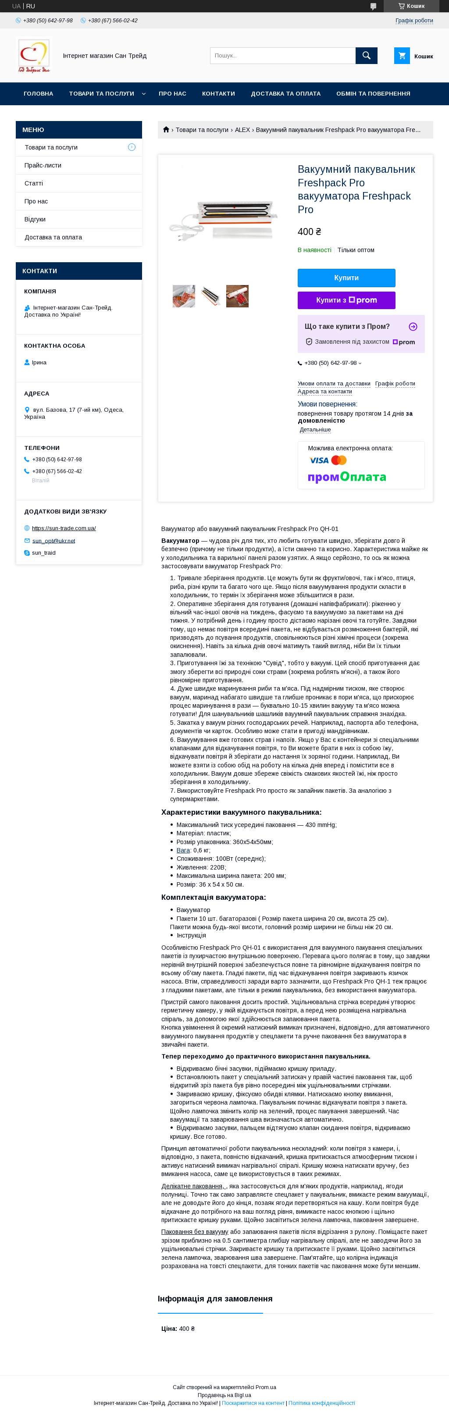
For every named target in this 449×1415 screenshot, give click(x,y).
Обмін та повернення (373, 93)
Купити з (346, 300)
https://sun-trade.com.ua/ (64, 528)
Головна (38, 93)
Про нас (172, 93)
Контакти (218, 93)
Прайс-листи (43, 165)
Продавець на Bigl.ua (224, 1395)
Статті (34, 183)
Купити (347, 278)
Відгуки (35, 219)
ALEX (242, 129)
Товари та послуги (101, 93)
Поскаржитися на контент (253, 1403)
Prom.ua (266, 1387)
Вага (183, 850)
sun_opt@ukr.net (53, 540)
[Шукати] (367, 55)
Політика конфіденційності (322, 1403)
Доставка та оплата (286, 93)
